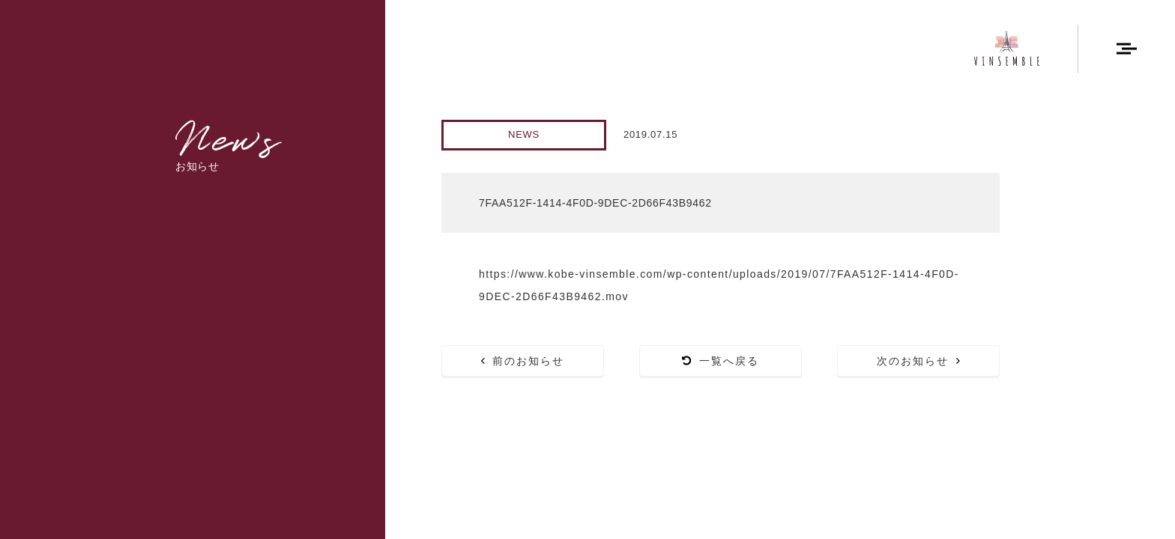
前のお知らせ (523, 361)
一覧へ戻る (721, 361)
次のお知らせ (919, 361)
